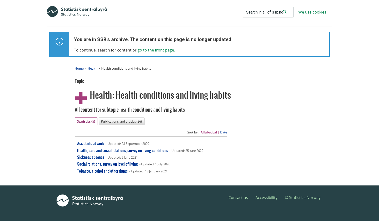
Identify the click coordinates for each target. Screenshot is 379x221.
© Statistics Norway (303, 197)
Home (79, 68)
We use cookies (312, 12)
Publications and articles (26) (121, 121)
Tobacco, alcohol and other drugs (102, 171)
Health (92, 68)
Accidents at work (90, 143)
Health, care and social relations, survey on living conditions (122, 150)
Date (223, 132)
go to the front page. (156, 50)
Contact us (238, 197)
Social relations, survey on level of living (107, 164)
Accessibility (266, 197)
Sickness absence (90, 157)
